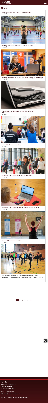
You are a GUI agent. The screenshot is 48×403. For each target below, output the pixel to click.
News (26, 397)
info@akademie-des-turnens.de (13, 394)
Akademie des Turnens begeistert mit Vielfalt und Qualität (20, 283)
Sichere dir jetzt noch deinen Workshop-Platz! (16, 12)
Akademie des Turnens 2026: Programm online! (17, 239)
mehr (42, 53)
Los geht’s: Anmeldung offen (11, 195)
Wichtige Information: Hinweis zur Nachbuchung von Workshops (22, 102)
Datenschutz (11, 397)
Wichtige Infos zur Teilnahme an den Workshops (17, 58)
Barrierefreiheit (20, 397)
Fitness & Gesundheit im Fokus (12, 327)
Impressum (4, 397)
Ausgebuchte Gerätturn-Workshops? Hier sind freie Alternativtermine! (18, 148)
